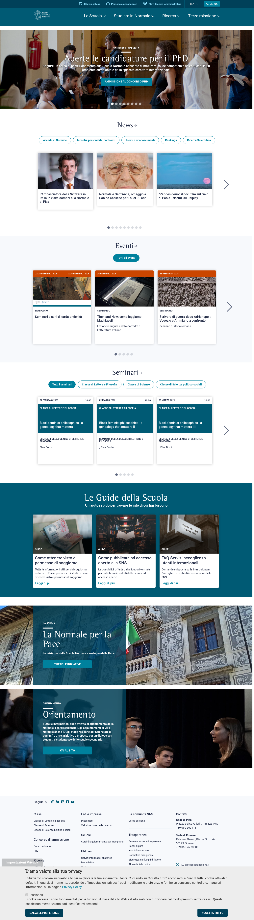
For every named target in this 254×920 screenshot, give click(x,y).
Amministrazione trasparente (147, 838)
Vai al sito (67, 757)
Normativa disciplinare (142, 852)
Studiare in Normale (132, 15)
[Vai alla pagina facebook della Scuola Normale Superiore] (67, 798)
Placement (87, 816)
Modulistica (88, 863)
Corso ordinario (43, 843)
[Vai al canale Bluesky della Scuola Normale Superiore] (57, 798)
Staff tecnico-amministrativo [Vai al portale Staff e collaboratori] (168, 4)
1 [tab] (112, 104)
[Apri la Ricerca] (212, 4)
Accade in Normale (55, 142)
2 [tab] (116, 104)
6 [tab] (132, 104)
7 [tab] (136, 104)
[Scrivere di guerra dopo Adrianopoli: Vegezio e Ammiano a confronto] (187, 306)
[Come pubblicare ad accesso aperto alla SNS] (126, 558)
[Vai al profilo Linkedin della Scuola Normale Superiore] (62, 798)
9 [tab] (140, 230)
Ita (195, 4)
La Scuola (93, 15)
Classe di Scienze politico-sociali (181, 391)
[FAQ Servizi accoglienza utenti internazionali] (189, 558)
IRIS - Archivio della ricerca (50, 864)
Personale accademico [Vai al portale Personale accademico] (127, 4)
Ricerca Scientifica (199, 142)
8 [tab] (140, 104)
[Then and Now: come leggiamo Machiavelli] (124, 308)
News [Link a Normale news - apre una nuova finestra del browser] (127, 126)
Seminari (127, 378)
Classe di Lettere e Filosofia (99, 391)
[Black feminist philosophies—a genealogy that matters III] (184, 437)
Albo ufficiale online (140, 862)
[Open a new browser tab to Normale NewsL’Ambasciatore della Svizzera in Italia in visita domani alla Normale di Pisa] (65, 183)
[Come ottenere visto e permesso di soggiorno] (62, 558)
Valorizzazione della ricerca (97, 821)
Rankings (171, 142)
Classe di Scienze (139, 391)
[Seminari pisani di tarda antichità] (62, 303)
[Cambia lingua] (198, 4)
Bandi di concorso (140, 847)
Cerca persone (137, 816)
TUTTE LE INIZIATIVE (67, 671)
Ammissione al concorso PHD (126, 81)
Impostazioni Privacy (22, 862)
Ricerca (169, 15)
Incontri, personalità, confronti (96, 142)
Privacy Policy (72, 887)
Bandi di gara (137, 842)
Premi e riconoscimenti (140, 142)
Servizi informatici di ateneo (98, 859)
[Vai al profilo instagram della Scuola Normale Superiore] (52, 798)
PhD (36, 848)
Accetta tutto (212, 912)
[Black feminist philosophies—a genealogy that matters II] (125, 437)
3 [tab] (120, 104)
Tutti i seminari (62, 391)
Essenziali (36, 895)
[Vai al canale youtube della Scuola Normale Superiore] (72, 798)
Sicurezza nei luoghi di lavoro (146, 857)
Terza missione (202, 15)
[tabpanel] (126, 69)
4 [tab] (124, 104)
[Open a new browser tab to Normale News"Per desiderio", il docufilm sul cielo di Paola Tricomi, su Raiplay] (184, 181)
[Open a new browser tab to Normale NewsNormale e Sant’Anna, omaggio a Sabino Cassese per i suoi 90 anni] (125, 181)
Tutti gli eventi (126, 262)
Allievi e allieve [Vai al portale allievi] (95, 4)
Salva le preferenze (44, 912)
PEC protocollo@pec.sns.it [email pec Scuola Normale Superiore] (194, 860)
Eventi (126, 249)
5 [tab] (128, 104)
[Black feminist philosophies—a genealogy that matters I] (65, 437)
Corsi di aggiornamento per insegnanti (97, 840)
